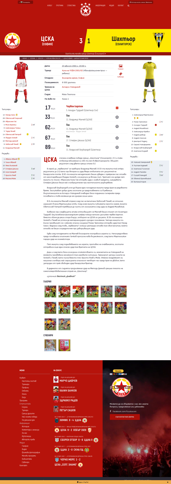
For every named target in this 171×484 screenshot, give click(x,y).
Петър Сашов (68, 410)
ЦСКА (63, 430)
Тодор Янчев (10, 131)
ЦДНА (78, 420)
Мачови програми (29, 455)
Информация (100, 5)
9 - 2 (69, 430)
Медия (111, 5)
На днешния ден (28, 420)
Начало (25, 58)
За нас (24, 433)
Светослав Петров (13, 134)
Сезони (32, 58)
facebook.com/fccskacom (124, 411)
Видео (24, 449)
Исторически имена (141, 2)
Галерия (120, 67)
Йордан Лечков (11, 137)
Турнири (25, 410)
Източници (26, 436)
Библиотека (27, 459)
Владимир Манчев (12, 148)
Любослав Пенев (13, 144)
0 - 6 (80, 440)
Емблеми (25, 391)
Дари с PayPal (82, 482)
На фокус (57, 370)
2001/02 (41, 58)
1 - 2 (78, 459)
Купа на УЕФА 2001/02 (54, 58)
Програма (59, 5)
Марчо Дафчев (68, 380)
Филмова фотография (31, 452)
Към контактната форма (125, 417)
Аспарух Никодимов (71, 87)
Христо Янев (10, 175)
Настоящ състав (29, 381)
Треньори (25, 384)
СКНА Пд (78, 449)
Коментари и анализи (30, 429)
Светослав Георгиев (13, 118)
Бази (24, 397)
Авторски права (28, 439)
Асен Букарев (10, 172)
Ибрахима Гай (10, 121)
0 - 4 (71, 420)
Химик (64, 420)
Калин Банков (68, 390)
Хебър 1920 (79, 430)
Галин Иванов (10, 162)
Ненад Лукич (11, 115)
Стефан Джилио (11, 169)
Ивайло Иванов (12, 159)
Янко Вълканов (11, 165)
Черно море (67, 459)
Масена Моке (10, 178)
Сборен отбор (68, 440)
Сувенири (120, 75)
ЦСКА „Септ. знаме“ (66, 464)
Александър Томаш (12, 128)
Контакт (121, 5)
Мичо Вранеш (10, 124)
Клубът (49, 5)
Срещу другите (28, 413)
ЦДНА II (88, 440)
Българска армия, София (73, 78)
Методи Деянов (11, 141)
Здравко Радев (69, 400)
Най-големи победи (29, 416)
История (25, 426)
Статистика (71, 5)
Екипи (24, 394)
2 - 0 (70, 449)
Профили (25, 387)
